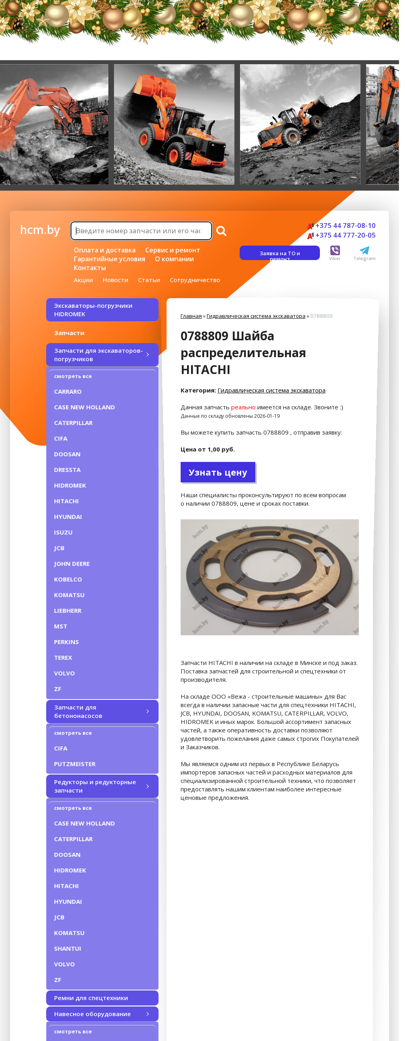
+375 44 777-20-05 (341, 235)
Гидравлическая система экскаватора (256, 315)
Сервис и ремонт (172, 250)
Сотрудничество (195, 280)
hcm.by (40, 229)
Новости (115, 280)
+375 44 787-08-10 (341, 225)
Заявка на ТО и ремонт (280, 255)
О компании (174, 258)
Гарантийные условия (109, 258)
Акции (83, 280)
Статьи (149, 280)
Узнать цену (218, 472)
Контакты (90, 267)
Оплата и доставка (105, 250)
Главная (191, 315)
